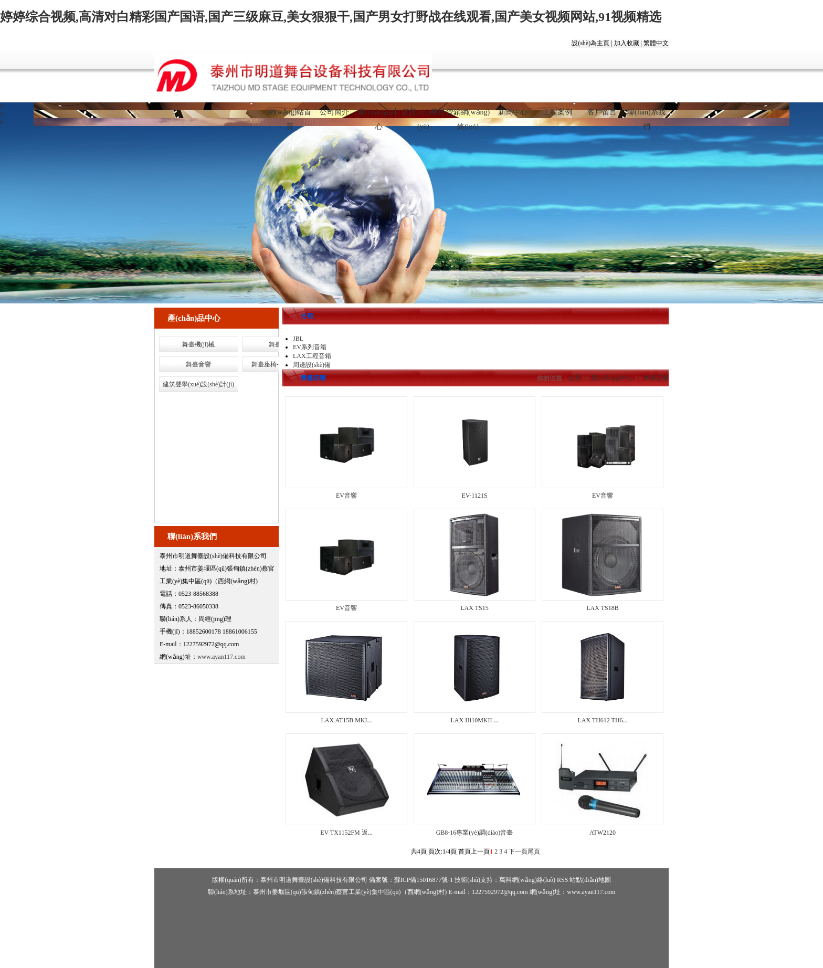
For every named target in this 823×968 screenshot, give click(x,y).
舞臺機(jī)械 (198, 344)
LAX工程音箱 (312, 356)
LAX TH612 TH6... (602, 720)
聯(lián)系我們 (646, 116)
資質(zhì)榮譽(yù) (423, 116)
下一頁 (518, 851)
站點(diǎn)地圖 (589, 879)
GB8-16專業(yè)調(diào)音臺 (474, 832)
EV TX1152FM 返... (346, 832)
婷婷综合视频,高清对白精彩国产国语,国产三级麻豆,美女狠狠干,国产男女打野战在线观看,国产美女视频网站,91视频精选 (330, 17)
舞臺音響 (198, 364)
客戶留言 (602, 112)
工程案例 (557, 112)
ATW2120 (602, 832)
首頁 (574, 378)
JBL (298, 338)
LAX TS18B (602, 608)
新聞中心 (512, 112)
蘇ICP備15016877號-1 (423, 879)
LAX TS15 (474, 608)
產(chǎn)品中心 (379, 116)
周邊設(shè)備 (312, 365)
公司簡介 (334, 112)
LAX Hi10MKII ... (475, 720)
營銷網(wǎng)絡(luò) (468, 116)
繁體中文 (656, 43)
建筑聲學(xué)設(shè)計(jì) (198, 384)
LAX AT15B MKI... (346, 720)
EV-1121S (474, 495)
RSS (562, 879)
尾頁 (533, 851)
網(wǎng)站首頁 (289, 116)
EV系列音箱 (309, 347)
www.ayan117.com (221, 656)
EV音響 (346, 495)
